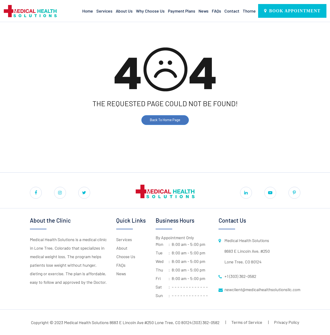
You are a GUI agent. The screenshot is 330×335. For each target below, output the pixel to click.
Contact (231, 11)
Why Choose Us (150, 11)
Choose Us (125, 256)
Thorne (249, 11)
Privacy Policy (286, 322)
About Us (124, 11)
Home (87, 11)
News (204, 11)
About (121, 248)
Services (104, 11)
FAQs (216, 11)
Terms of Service (246, 322)
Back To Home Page (165, 120)
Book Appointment (295, 11)
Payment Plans (181, 11)
